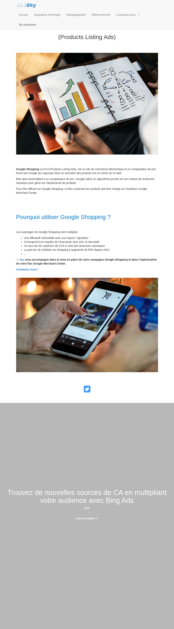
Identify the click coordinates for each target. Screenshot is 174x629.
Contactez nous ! (27, 269)
